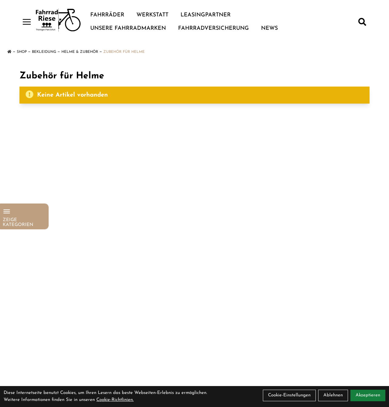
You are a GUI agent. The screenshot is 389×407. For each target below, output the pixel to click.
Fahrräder (107, 15)
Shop (22, 52)
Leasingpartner (206, 15)
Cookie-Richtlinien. (115, 400)
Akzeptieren (368, 395)
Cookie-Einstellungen (289, 395)
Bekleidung (44, 52)
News (269, 28)
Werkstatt (152, 15)
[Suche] (362, 22)
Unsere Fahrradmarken (128, 28)
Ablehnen (333, 395)
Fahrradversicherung (213, 28)
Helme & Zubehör (79, 52)
